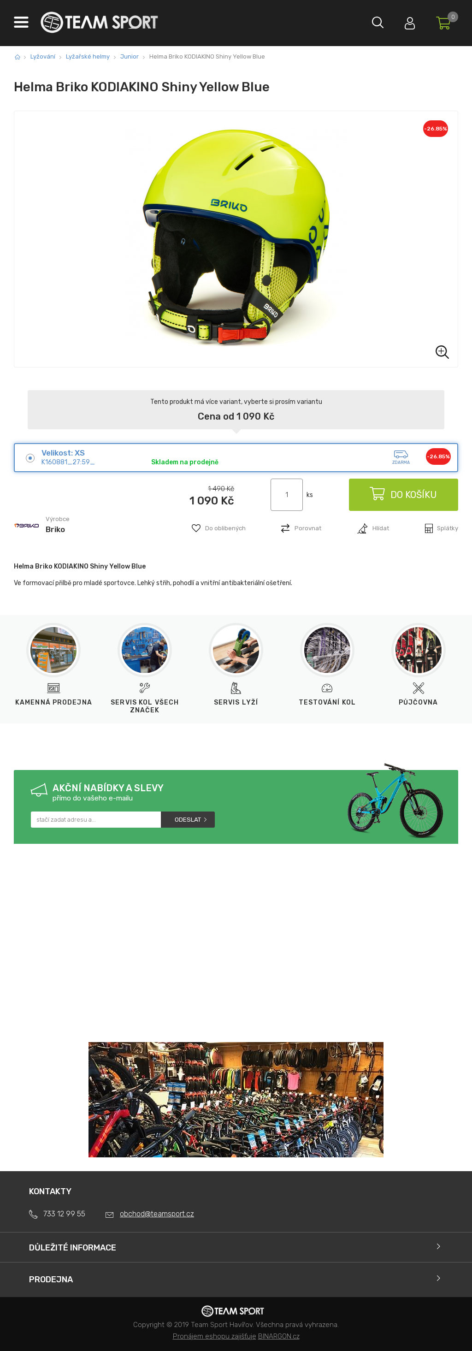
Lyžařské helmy (88, 56)
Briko (55, 529)
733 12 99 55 (64, 1213)
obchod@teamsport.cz (157, 1213)
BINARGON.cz (279, 1336)
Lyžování (42, 56)
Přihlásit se (405, 21)
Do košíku (403, 495)
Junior (129, 56)
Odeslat (188, 819)
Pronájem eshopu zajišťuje (214, 1336)
